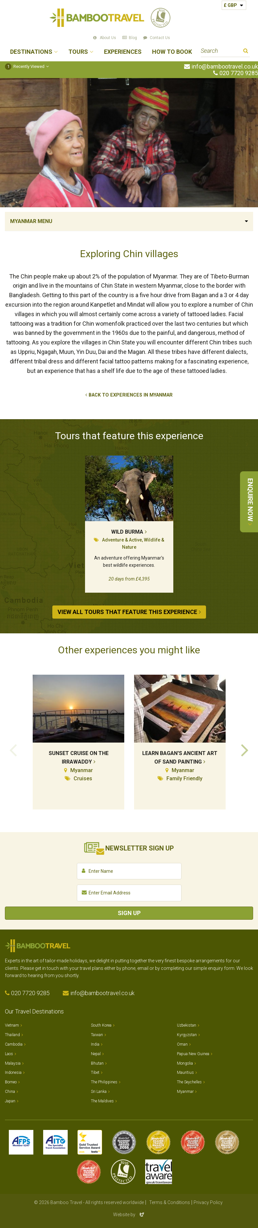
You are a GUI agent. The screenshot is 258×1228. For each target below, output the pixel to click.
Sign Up (129, 913)
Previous (13, 749)
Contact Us (160, 37)
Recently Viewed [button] (24, 66)
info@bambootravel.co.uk (225, 67)
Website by (129, 1214)
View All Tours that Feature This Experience (127, 611)
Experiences (123, 52)
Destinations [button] (31, 52)
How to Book (172, 52)
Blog (133, 37)
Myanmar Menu (31, 221)
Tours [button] (78, 52)
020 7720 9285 (238, 73)
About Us (108, 37)
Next (245, 749)
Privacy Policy (208, 1202)
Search (246, 51)
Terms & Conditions (169, 1202)
